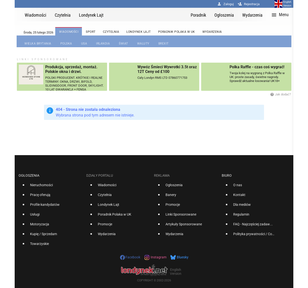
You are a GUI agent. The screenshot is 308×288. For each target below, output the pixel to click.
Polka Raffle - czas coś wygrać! (257, 67)
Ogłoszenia (29, 175)
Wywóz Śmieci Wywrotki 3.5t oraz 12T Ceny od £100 (167, 69)
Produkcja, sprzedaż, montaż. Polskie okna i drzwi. (71, 69)
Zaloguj (225, 4)
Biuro (227, 175)
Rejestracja (249, 4)
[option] (50, 187)
